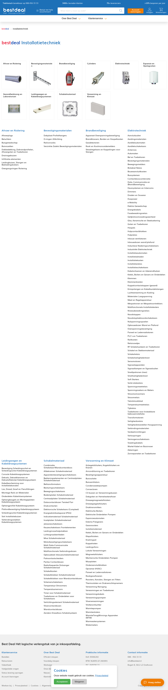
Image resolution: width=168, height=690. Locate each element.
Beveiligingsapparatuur (96, 475)
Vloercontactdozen (52, 606)
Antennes (132, 150)
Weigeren (79, 681)
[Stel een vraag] (152, 682)
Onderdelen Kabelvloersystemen (17, 496)
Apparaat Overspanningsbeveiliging (103, 135)
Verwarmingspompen (96, 597)
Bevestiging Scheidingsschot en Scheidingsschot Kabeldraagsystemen (19, 469)
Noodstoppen (134, 314)
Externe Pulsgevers (94, 522)
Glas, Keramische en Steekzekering (144, 220)
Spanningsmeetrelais (137, 386)
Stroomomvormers (136, 394)
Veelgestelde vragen (10, 669)
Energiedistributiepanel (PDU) (57, 513)
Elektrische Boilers (94, 511)
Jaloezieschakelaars (53, 524)
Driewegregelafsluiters (96, 504)
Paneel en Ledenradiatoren (140, 332)
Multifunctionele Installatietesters (143, 307)
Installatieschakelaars (138, 267)
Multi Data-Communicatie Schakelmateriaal (56, 546)
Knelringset (91, 540)
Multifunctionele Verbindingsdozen (60, 551)
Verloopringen (134, 435)
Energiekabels (134, 209)
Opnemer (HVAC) (94, 568)
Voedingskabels (135, 443)
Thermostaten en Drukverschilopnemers (104, 583)
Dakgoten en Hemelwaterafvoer (101, 496)
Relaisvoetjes (134, 343)
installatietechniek (20, 29)
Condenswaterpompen (96, 485)
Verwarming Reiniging (96, 587)
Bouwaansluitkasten (137, 171)
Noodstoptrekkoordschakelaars (142, 318)
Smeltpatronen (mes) (137, 372)
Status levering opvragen (12, 673)
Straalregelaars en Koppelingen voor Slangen (103, 150)
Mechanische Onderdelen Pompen (102, 558)
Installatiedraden (136, 256)
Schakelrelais (134, 354)
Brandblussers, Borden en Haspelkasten (104, 139)
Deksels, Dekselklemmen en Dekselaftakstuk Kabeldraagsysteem (19, 478)
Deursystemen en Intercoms (141, 188)
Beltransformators (52, 484)
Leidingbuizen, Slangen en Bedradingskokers (14, 163)
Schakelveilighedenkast (139, 358)
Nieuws (47, 673)
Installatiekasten (135, 260)
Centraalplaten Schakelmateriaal (59, 498)
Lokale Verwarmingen (96, 550)
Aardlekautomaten (136, 142)
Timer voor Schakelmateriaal (57, 593)
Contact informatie (138, 652)
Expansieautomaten (95, 518)
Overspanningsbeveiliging (140, 329)
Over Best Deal (69, 18)
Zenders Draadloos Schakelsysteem (60, 613)
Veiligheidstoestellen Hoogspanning (145, 425)
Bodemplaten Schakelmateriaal (58, 495)
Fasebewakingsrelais (137, 213)
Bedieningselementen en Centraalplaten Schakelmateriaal (63, 479)
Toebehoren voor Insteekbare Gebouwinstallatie (141, 412)
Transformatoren (135, 417)
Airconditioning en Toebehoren (100, 471)
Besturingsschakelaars (54, 488)
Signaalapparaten (136, 365)
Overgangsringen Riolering (14, 168)
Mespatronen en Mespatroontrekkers (145, 303)
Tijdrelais (132, 408)
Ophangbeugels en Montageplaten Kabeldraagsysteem (18, 501)
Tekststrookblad (135, 401)
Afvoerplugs (7, 135)
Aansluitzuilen (134, 135)
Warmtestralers (93, 612)
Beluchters (6, 139)
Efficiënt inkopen (51, 657)
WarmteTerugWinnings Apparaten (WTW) (102, 616)
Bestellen (5, 657)
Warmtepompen (93, 608)
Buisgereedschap (10, 142)
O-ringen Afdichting (53, 139)
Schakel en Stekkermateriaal (141, 350)
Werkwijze (48, 665)
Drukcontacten (50, 506)
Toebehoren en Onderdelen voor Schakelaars (59, 597)
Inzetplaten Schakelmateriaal (57, 520)
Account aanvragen (136, 10)
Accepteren (62, 681)
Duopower (132, 199)
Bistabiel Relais (135, 168)
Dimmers (132, 191)
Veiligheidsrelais (135, 421)
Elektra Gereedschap (137, 206)
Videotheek (6, 665)
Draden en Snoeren (137, 195)
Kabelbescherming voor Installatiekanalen (13, 484)
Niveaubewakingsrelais (138, 311)
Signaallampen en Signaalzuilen (143, 368)
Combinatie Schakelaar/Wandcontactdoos (58, 466)
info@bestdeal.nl (135, 661)
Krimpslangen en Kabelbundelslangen (146, 289)
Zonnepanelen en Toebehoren (142, 453)
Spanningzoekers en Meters (141, 390)
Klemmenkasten (135, 282)
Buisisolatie (91, 478)
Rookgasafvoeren (94, 576)
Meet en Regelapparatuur (139, 300)
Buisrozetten (7, 146)
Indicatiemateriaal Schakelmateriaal (61, 516)
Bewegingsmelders (136, 164)
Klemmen (132, 278)
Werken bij (7, 685)
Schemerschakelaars (53, 582)
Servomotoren (134, 361)
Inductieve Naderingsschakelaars (143, 246)
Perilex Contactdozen (54, 562)
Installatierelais (135, 264)
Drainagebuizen (9, 155)
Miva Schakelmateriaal (54, 538)
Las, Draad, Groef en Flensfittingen (18, 489)
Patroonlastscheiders (53, 558)
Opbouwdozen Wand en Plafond (143, 325)
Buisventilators (93, 482)
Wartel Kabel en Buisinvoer (140, 446)
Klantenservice (95, 18)
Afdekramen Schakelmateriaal (58, 471)
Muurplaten (91, 561)
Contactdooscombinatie (139, 179)
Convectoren (92, 489)
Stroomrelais (133, 397)
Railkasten (133, 339)
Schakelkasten (50, 571)
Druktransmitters (93, 507)
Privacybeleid (101, 675)
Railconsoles (50, 142)
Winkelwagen (161, 10)
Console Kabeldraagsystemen (16, 474)
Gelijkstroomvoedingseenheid (141, 217)
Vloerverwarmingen (95, 601)
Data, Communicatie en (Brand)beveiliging (139, 183)
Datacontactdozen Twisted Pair (58, 502)
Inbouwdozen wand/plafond (141, 242)
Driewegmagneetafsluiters (98, 500)
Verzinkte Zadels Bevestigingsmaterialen (63, 146)
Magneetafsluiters (94, 554)
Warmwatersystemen (95, 621)
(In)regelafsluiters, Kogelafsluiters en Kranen (103, 466)
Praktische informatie (97, 652)
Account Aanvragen (10, 677)
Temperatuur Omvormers (55, 585)
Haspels (131, 228)
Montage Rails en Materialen (15, 492)
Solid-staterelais (135, 383)
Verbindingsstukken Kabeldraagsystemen (11, 520)
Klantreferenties (50, 677)
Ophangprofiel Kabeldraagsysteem (18, 505)
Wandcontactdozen (53, 609)
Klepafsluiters (92, 536)
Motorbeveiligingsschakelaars (58, 542)
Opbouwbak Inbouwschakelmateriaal (61, 555)
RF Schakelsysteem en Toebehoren (144, 347)
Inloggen (149, 10)
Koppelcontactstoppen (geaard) (142, 285)
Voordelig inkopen (51, 661)
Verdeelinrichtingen (137, 432)
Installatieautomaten (137, 253)
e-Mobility (132, 202)
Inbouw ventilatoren (137, 238)
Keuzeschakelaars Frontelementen (60, 527)
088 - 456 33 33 (134, 657)
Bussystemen (134, 175)
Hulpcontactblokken (137, 231)
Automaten (133, 153)
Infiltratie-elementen (11, 159)
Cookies (34, 685)
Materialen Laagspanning (140, 296)
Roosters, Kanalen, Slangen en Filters (103, 579)
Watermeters (92, 625)
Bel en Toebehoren (136, 157)
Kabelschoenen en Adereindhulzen (144, 271)
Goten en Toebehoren (138, 224)
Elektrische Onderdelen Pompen (101, 514)
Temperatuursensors (53, 589)
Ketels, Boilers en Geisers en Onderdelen (146, 274)
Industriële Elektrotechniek (140, 249)
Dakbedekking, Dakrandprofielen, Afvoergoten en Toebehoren (17, 150)
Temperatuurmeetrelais (138, 404)
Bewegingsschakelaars (54, 491)
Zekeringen (133, 450)
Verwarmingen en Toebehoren (100, 590)
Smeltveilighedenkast (138, 376)
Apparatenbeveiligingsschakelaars (60, 475)
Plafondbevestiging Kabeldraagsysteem (20, 509)
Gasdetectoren (92, 142)
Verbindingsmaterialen (138, 428)
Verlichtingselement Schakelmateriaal (61, 602)
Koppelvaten (92, 543)
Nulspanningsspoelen (138, 321)
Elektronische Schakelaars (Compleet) (61, 509)
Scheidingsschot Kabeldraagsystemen (19, 513)
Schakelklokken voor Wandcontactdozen (63, 578)
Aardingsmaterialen (137, 139)
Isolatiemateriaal (94, 529)
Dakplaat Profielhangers (55, 135)
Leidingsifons (92, 547)
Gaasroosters (92, 525)
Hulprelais (132, 235)
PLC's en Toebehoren (137, 336)
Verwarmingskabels (95, 594)
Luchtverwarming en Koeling (141, 292)
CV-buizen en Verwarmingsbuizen (101, 493)
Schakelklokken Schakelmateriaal (59, 575)
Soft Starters (133, 379)
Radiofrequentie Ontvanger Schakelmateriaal (56, 566)
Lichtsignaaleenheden (54, 534)
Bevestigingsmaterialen (139, 161)
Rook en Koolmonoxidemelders (100, 146)
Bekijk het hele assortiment (46, 11)
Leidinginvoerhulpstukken (56, 531)
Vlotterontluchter (93, 605)
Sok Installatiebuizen (11, 516)
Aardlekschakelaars (137, 146)
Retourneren (7, 661)
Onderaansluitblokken (96, 565)
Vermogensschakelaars (138, 439)
